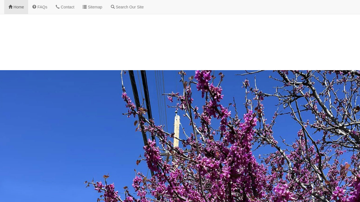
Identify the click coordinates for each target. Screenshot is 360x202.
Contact (65, 7)
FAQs (39, 7)
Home (16, 7)
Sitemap (92, 7)
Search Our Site (127, 7)
